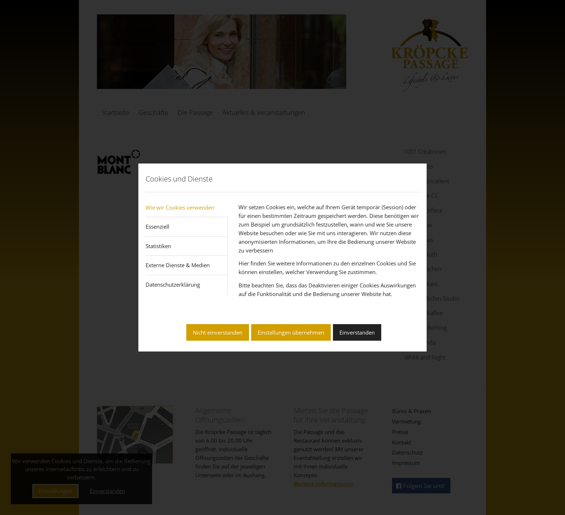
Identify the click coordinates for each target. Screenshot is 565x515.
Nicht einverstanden (218, 332)
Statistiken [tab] (158, 246)
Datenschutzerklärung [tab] (173, 284)
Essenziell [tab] (157, 226)
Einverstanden (357, 332)
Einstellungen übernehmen (291, 332)
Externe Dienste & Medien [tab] (178, 265)
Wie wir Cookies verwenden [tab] (180, 207)
